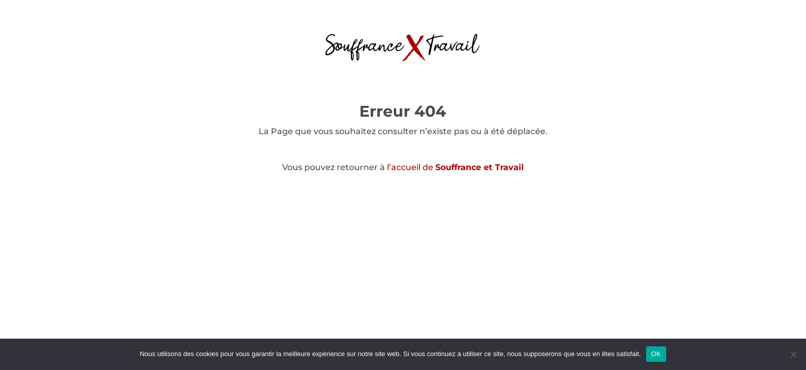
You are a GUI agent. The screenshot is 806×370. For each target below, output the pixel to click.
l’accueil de (455, 167)
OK (656, 354)
